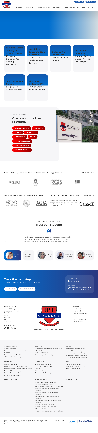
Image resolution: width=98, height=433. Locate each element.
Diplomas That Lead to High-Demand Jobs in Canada (60, 56)
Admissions (56, 7)
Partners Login (90, 1)
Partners (7, 317)
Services (75, 317)
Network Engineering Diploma (13, 373)
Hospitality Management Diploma (75, 366)
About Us (19, 7)
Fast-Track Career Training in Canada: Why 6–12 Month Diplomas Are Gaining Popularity (14, 56)
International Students (80, 313)
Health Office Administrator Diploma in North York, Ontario (48, 349)
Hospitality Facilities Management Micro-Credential (47, 389)
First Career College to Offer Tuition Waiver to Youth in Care (37, 85)
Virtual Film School (43, 7)
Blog (83, 7)
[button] (12, 255)
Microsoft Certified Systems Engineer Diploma (18, 368)
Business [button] (18, 132)
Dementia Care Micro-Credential (45, 384)
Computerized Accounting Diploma (76, 355)
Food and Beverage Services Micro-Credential (49, 386)
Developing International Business (14, 355)
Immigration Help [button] (26, 289)
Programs (29, 7)
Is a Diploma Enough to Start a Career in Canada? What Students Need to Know (37, 56)
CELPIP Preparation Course (43, 366)
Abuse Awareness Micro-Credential (45, 382)
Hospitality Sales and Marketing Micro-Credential (46, 393)
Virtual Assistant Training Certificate (76, 357)
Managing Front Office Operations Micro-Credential (47, 397)
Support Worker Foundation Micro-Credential (49, 411)
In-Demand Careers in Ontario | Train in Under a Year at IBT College (83, 56)
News (6, 315)
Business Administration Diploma (75, 351)
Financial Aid (77, 311)
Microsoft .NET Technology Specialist (15, 366)
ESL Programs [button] (20, 137)
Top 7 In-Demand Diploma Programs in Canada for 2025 (14, 85)
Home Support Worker (42, 352)
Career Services (78, 321)
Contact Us (91, 7)
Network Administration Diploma (14, 371)
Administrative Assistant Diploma (75, 348)
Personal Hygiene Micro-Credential (45, 406)
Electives (37, 368)
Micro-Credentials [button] (22, 145)
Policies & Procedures (20, 422)
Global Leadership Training (12, 357)
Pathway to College (41, 371)
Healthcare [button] (38, 128)
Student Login (79, 1)
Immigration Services (72, 7)
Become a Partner (86, 172)
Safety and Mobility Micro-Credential (46, 409)
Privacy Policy (8, 422)
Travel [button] (32, 137)
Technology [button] (31, 132)
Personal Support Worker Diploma (45, 355)
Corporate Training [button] (22, 149)
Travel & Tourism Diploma (73, 368)
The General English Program (44, 373)
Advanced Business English (43, 364)
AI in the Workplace (10, 348)
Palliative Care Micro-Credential (44, 404)
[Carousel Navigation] (49, 241)
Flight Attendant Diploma (73, 364)
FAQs (5, 319)
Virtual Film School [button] (22, 141)
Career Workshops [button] (22, 128)
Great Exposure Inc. (43, 422)
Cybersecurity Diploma (11, 364)
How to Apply (77, 309)
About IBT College (10, 306)
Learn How (89, 195)
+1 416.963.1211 (75, 281)
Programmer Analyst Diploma (13, 375)
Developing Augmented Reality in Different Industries (17, 351)
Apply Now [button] (11, 289)
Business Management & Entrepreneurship (78, 353)
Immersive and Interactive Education (12, 312)
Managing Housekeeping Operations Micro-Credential (48, 401)
